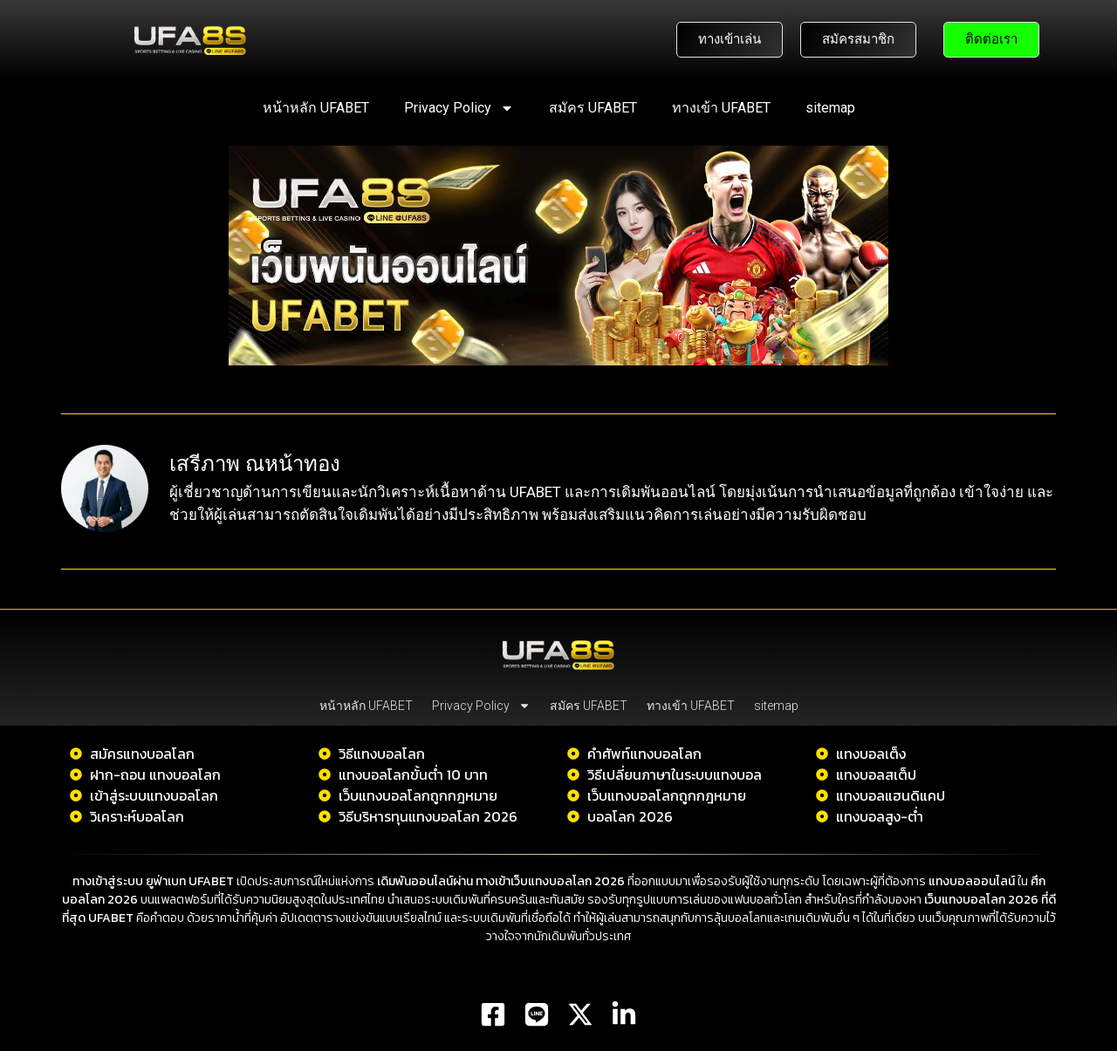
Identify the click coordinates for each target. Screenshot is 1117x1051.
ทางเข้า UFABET (721, 107)
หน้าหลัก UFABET (316, 107)
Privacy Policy (459, 108)
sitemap (830, 107)
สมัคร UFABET (593, 107)
